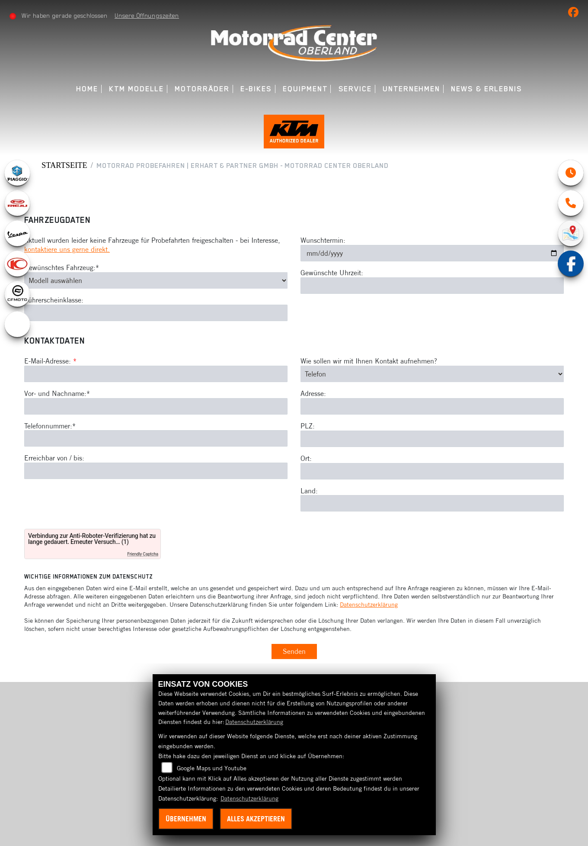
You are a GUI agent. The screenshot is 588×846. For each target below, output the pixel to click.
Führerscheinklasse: (53, 302)
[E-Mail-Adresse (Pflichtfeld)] (156, 376)
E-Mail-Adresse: (50, 363)
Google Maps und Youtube (211, 768)
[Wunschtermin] (432, 255)
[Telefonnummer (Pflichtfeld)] (156, 440)
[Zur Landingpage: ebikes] (17, 326)
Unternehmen (411, 89)
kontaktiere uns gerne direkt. (67, 251)
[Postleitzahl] (432, 441)
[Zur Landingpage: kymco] (17, 266)
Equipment (305, 89)
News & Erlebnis (486, 89)
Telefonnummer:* (50, 428)
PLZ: (307, 428)
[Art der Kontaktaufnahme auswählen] (432, 376)
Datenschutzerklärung (369, 607)
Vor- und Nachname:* (57, 395)
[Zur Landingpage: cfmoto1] (17, 296)
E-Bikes (256, 89)
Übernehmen (186, 818)
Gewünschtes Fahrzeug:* (61, 269)
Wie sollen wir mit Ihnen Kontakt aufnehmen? (368, 363)
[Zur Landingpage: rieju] (17, 205)
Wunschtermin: (322, 242)
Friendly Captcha (142, 556)
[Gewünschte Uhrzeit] (432, 288)
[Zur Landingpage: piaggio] (17, 175)
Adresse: (313, 395)
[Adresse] (432, 408)
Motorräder (202, 89)
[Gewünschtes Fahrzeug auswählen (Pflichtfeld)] (156, 282)
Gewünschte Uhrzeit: (331, 274)
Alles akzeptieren (256, 818)
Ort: (306, 460)
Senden (294, 653)
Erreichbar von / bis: (54, 460)
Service (355, 89)
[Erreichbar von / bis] (156, 473)
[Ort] (432, 473)
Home (87, 89)
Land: (309, 493)
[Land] (432, 505)
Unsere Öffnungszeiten (147, 15)
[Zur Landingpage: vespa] (17, 235)
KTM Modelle (136, 89)
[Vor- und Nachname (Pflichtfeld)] (156, 408)
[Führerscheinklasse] (156, 315)
